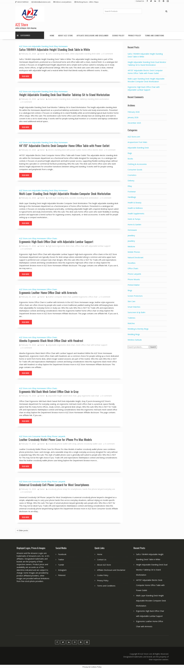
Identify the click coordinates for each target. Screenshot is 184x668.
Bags (130, 152)
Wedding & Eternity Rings (138, 328)
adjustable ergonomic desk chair (61, 344)
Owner (41, 53)
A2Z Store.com (25, 45)
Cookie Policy (118, 34)
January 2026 (133, 116)
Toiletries (131, 317)
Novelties (131, 262)
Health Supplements (136, 212)
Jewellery (131, 234)
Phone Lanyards (58, 435)
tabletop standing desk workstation (94, 98)
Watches (131, 322)
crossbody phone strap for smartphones (65, 488)
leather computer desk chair (59, 296)
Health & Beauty (134, 201)
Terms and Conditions (154, 34)
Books (130, 158)
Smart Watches (134, 306)
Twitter (61, 558)
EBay (56, 45)
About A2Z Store (65, 34)
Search (153, 346)
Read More (25, 75)
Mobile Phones (134, 251)
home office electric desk (92, 149)
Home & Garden (134, 223)
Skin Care (131, 300)
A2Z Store (21, 23)
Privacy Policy (134, 34)
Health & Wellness (135, 207)
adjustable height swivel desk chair (62, 395)
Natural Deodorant (135, 256)
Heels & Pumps (134, 218)
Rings (130, 289)
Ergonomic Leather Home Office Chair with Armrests (48, 291)
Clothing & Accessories (137, 163)
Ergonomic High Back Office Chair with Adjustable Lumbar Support (56, 240)
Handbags (132, 196)
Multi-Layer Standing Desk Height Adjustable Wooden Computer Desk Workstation (65, 192)
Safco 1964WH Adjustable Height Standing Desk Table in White (54, 48)
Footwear (132, 190)
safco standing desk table (58, 53)
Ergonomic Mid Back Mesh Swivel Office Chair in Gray (48, 390)
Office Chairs (52, 237)
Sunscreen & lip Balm (136, 311)
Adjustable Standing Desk (42, 45)
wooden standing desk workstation (84, 197)
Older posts (23, 529)
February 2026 (134, 111)
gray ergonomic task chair (88, 395)
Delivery (131, 179)
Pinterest (62, 574)
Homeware (63, 45)
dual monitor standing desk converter (63, 98)
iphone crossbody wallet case (89, 443)
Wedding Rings (134, 333)
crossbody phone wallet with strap (62, 443)
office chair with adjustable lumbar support (93, 245)
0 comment (108, 53)
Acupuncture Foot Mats (137, 141)
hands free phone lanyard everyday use (99, 488)
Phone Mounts (134, 278)
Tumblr (61, 564)
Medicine (131, 245)
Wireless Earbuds (135, 339)
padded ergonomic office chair (84, 296)
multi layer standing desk (58, 197)
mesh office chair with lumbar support (91, 344)
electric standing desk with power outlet (64, 149)
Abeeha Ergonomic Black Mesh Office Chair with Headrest (51, 339)
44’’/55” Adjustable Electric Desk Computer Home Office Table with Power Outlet (64, 144)
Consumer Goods (39, 435)
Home (52, 34)
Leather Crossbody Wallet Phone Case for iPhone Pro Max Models (55, 438)
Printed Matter (134, 284)
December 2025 (134, 122)
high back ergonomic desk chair (61, 245)
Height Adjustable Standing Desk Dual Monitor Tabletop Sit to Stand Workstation (64, 93)
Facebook (62, 553)
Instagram (62, 569)
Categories (24, 34)
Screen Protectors (135, 295)
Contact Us (101, 558)
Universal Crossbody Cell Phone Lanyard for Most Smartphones (54, 483)
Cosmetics (132, 174)
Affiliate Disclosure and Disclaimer (92, 34)
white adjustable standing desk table (85, 53)
